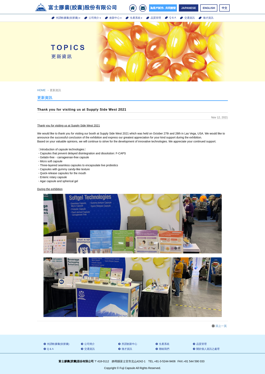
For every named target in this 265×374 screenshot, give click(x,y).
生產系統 (134, 17)
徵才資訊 (206, 17)
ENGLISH (209, 8)
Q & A (170, 17)
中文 (224, 8)
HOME (41, 90)
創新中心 (113, 17)
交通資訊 (187, 17)
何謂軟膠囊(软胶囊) (66, 17)
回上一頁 (221, 326)
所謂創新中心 (127, 343)
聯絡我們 (162, 348)
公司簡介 (92, 17)
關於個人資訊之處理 (206, 348)
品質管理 (153, 17)
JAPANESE (188, 8)
